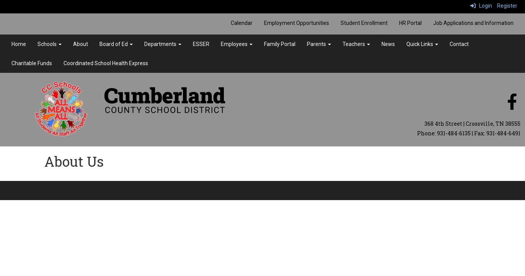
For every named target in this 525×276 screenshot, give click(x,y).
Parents (319, 44)
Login (481, 6)
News (388, 44)
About (80, 44)
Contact (459, 44)
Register (507, 6)
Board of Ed (116, 44)
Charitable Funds (31, 63)
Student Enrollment (364, 23)
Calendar (242, 23)
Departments (162, 44)
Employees (237, 44)
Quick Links (422, 44)
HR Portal (410, 23)
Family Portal (279, 44)
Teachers (356, 44)
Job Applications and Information (473, 23)
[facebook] (512, 106)
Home (18, 44)
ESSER (201, 44)
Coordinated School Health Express (106, 63)
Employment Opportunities (296, 23)
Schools (50, 44)
